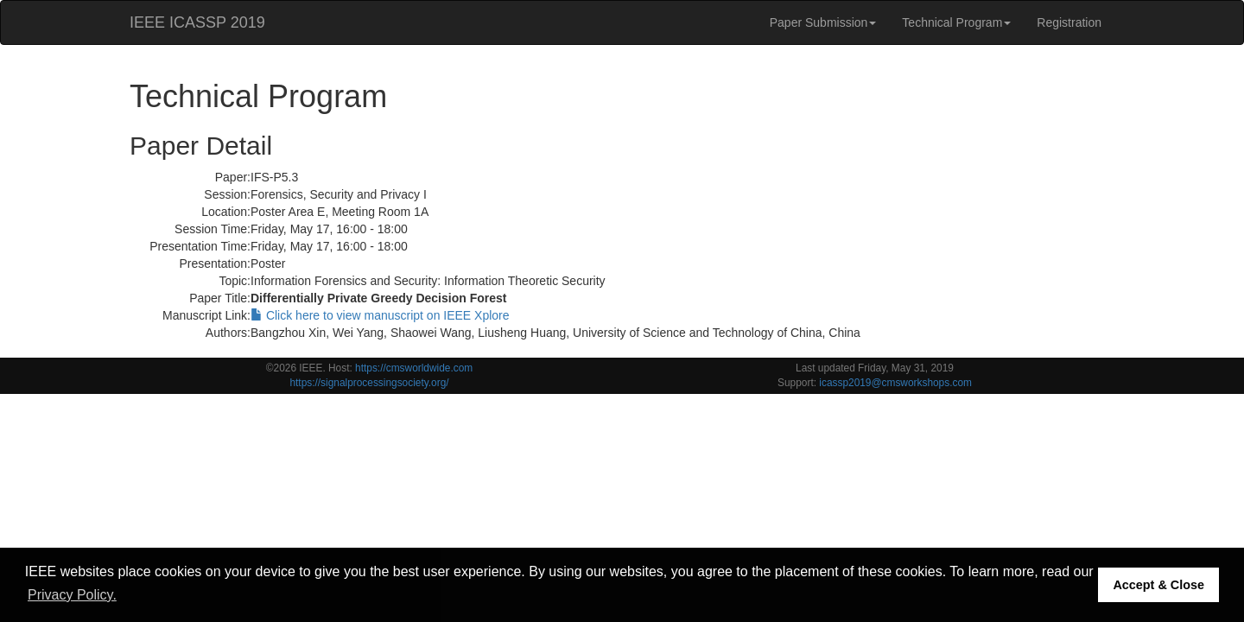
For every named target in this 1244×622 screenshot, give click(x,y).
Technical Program (956, 22)
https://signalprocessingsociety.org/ (368, 383)
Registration (1069, 22)
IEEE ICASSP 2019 (197, 22)
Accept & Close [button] (1158, 585)
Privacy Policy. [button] (72, 594)
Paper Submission (823, 22)
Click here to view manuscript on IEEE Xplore (380, 315)
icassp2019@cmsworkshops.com (895, 383)
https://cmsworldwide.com (414, 368)
